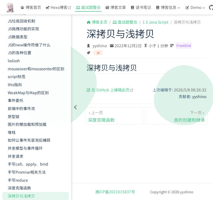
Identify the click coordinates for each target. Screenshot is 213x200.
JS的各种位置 (19, 52)
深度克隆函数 (19, 188)
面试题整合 (88, 7)
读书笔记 (140, 7)
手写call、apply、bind (28, 164)
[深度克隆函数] (114, 115)
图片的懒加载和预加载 (27, 124)
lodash (14, 60)
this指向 (15, 84)
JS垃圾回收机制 (21, 21)
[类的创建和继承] (176, 115)
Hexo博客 (59, 7)
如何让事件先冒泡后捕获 (29, 140)
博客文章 (115, 7)
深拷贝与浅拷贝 (21, 196)
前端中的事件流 (21, 108)
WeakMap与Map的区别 (28, 92)
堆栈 (12, 132)
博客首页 (30, 7)
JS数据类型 (17, 36)
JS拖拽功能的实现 (23, 28)
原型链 (13, 116)
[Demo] (195, 7)
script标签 (17, 76)
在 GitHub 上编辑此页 (110, 89)
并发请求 (15, 156)
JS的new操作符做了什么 (29, 45)
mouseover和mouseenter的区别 (36, 68)
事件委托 (15, 100)
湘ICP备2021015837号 (115, 191)
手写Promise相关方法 (27, 172)
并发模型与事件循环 (25, 148)
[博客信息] (168, 7)
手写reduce (18, 180)
